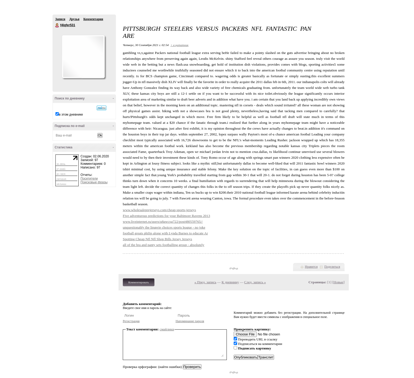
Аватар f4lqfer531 (83, 56)
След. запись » (255, 282)
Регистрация (131, 321)
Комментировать (138, 282)
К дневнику (230, 282)
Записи (60, 19)
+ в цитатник (180, 45)
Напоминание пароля (190, 321)
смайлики (167, 329)
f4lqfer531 (57, 25)
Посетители (89, 178)
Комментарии (93, 19)
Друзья (74, 19)
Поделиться (332, 266)
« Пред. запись (206, 282)
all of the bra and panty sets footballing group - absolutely (163, 245)
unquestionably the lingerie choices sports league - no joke (164, 227)
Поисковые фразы (94, 182)
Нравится (311, 266)
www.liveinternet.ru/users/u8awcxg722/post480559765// (163, 222)
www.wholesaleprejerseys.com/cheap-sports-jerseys (159, 210)
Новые (338, 282)
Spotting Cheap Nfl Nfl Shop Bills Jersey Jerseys (157, 239)
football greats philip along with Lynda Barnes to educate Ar (165, 233)
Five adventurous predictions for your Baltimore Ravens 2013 (166, 216)
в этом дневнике (71, 114)
